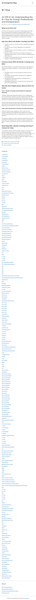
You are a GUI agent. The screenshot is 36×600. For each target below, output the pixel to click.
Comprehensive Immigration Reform (10, 225)
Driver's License (5, 250)
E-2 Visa (3, 258)
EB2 (2, 268)
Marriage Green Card (6, 452)
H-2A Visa (4, 333)
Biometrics (4, 206)
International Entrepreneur (8, 420)
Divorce (3, 246)
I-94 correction (5, 370)
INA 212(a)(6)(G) (5, 402)
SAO (3, 524)
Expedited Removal (6, 285)
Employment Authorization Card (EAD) (10, 275)
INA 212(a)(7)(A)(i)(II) (6, 404)
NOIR (3, 470)
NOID (3, 468)
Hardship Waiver (5, 343)
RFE (2, 522)
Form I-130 (4, 302)
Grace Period (5, 320)
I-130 (3, 352)
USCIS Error (4, 556)
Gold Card (4, 318)
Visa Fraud (4, 566)
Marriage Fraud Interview (7, 450)
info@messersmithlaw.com (23, 135)
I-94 (2, 368)
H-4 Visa (3, 339)
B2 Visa (15, 143)
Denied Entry (5, 243)
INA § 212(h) (4, 391)
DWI (3, 254)
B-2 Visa (15, 141)
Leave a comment (7, 145)
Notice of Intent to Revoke (8, 479)
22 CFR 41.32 (6, 141)
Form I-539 (4, 308)
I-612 (3, 364)
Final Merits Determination (8, 300)
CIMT (3, 220)
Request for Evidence (6, 518)
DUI (2, 252)
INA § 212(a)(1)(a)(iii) (6, 373)
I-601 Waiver (4, 360)
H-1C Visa (4, 331)
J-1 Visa (3, 425)
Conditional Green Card (7, 231)
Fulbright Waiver (5, 316)
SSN (3, 531)
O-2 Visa (3, 491)
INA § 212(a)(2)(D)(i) (6, 377)
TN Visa (3, 545)
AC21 (3, 189)
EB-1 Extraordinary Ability (7, 262)
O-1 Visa (3, 489)
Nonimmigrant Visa (6, 474)
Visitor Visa (4, 574)
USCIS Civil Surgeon (6, 554)
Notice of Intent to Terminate (8, 481)
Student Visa (4, 533)
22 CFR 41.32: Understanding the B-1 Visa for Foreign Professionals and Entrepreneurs (17, 19)
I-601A (3, 362)
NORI (3, 475)
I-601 (3, 358)
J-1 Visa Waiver (5, 427)
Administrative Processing (8, 193)
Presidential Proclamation (7, 508)
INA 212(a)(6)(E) (5, 400)
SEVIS (3, 527)
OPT (3, 493)
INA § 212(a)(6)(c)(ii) (6, 383)
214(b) (3, 166)
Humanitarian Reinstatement (8, 350)
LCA (2, 449)
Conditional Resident (6, 233)
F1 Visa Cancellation (6, 291)
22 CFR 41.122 (5, 168)
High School (4, 345)
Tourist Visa (4, 547)
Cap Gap (4, 212)
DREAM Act (4, 248)
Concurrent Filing (6, 227)
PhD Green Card (5, 593)
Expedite (4, 283)
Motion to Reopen (6, 456)
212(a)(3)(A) (4, 158)
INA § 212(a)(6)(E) (6, 385)
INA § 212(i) (4, 393)
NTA (3, 487)
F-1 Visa (3, 289)
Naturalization (5, 462)
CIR (2, 221)
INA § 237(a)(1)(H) (6, 397)
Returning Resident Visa (7, 520)
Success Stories (5, 537)
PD (2, 500)
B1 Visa (11, 143)
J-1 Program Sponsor (6, 424)
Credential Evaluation (6, 237)
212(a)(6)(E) (4, 162)
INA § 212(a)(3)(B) (6, 379)
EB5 (2, 273)
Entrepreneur (5, 279)
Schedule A (4, 525)
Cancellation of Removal (7, 210)
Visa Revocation (5, 570)
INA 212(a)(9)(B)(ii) (6, 408)
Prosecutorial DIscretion (7, 510)
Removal (4, 516)
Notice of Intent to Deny (7, 477)
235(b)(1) (4, 177)
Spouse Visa (4, 529)
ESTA (3, 281)
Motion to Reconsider (7, 454)
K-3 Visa (3, 439)
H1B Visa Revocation (6, 341)
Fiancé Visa (4, 295)
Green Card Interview (6, 323)
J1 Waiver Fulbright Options (8, 435)
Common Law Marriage (7, 223)
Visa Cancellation (5, 564)
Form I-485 (4, 306)
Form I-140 (4, 304)
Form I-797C (4, 314)
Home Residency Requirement (9, 347)
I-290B (3, 356)
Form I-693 (4, 310)
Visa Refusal (4, 568)
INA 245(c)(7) (5, 410)
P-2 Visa (3, 497)
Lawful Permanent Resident (8, 447)
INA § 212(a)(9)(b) (6, 387)
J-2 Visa (3, 429)
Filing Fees (4, 298)
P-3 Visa (3, 499)
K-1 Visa (3, 437)
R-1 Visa (3, 512)
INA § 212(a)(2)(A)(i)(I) (6, 375)
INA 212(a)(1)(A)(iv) (6, 398)
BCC (19, 141)
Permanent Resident (6, 504)
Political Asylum (5, 506)
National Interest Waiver (7, 460)
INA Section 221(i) (6, 412)
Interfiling (4, 418)
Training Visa (5, 549)
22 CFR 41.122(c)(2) (6, 170)
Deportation (4, 245)
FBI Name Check (5, 293)
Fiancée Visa (4, 297)
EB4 (2, 271)
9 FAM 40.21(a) (5, 185)
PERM (3, 502)
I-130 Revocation (5, 354)
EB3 (2, 270)
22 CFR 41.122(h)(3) (6, 171)
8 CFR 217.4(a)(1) (5, 183)
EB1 (2, 266)
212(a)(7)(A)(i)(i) (5, 164)
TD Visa (3, 539)
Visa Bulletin (4, 562)
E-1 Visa (3, 256)
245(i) (3, 179)
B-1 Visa (11, 141)
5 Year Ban (4, 181)
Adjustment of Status (6, 191)
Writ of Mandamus (6, 577)
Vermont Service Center (7, 560)
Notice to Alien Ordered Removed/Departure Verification (14, 485)
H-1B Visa (4, 325)
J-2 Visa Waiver (5, 431)
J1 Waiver (4, 433)
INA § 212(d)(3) (5, 389)
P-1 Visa (3, 495)
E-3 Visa (3, 260)
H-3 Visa (3, 337)
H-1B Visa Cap (5, 327)
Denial (3, 241)
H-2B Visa (4, 335)
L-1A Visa (4, 441)
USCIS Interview (5, 558)
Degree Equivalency (6, 239)
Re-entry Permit (5, 514)
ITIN (3, 422)
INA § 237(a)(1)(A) (6, 395)
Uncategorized (5, 550)
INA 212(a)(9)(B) (5, 406)
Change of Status (6, 218)
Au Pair (3, 198)
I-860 (3, 366)
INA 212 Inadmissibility (7, 587)
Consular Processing (6, 235)
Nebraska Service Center (7, 464)
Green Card (4, 322)
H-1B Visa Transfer (6, 329)
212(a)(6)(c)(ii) (5, 160)
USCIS (3, 552)
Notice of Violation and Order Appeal (10, 483)
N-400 (3, 458)
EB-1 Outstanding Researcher (8, 264)
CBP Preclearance (6, 216)
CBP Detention (5, 214)
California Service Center (7, 208)
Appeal (3, 196)
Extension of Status (6, 287)
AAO (3, 187)
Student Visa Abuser (6, 535)
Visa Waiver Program (6, 572)
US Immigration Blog (9, 3)
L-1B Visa (4, 443)
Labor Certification (6, 445)
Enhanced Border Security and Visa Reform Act (12, 277)
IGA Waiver (4, 372)
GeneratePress (26, 598)
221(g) (3, 175)
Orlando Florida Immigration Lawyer (10, 591)
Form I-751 (4, 312)
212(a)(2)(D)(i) (5, 156)
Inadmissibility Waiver (7, 416)
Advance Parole (5, 195)
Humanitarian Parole (6, 348)
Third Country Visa (6, 543)
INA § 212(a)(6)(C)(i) (6, 381)
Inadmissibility (5, 414)
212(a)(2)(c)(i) (5, 154)
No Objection (5, 466)
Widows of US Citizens (7, 576)
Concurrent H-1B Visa (6, 229)
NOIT (3, 472)
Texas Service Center (6, 541)
